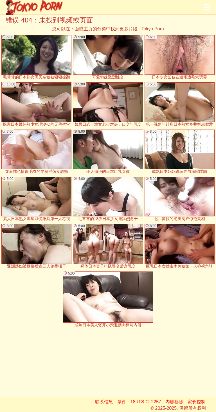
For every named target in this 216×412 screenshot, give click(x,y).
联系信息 (104, 401)
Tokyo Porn (152, 28)
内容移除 (174, 401)
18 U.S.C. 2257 (145, 401)
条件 (121, 401)
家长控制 (197, 401)
